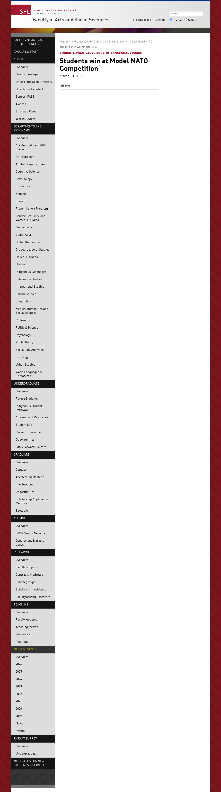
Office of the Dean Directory (34, 82)
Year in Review (25, 119)
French (20, 201)
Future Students (27, 398)
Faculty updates (26, 619)
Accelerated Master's (30, 477)
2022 (19, 694)
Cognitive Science (28, 171)
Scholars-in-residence (31, 589)
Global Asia (23, 235)
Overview (22, 67)
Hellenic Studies (27, 257)
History (21, 264)
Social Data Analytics (30, 350)
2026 (19, 664)
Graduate (21, 454)
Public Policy (24, 342)
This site (176, 20)
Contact (21, 469)
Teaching (21, 604)
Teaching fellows (27, 627)
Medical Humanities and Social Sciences (32, 311)
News (19, 723)
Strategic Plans (26, 111)
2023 (19, 686)
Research (21, 552)
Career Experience (28, 432)
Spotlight (22, 510)
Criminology (24, 179)
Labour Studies (26, 294)
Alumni (19, 518)
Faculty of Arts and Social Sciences (70, 20)
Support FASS (25, 96)
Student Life (24, 425)
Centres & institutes (29, 574)
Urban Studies (25, 364)
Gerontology (24, 227)
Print (67, 86)
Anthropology (25, 157)
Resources (23, 634)
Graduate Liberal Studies (32, 249)
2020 (19, 708)
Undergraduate (26, 383)
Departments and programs (27, 128)
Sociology (22, 357)
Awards (21, 104)
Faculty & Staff (26, 52)
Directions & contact (29, 89)
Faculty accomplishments (33, 597)
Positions (22, 642)
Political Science (27, 327)
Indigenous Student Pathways (29, 408)
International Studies (30, 286)
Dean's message (27, 74)
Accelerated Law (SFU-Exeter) (31, 147)
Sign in (160, 20)
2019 (19, 716)
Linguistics (23, 301)
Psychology (23, 335)
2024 (19, 679)
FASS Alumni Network (30, 533)
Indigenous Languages (31, 272)
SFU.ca (190, 20)
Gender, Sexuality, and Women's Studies (30, 218)
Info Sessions (24, 484)
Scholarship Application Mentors (32, 501)
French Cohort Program (32, 208)
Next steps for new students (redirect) (29, 763)
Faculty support (26, 567)
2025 (19, 671)
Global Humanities (28, 242)
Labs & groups (25, 582)
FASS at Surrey (25, 738)
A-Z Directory (142, 20)
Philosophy (23, 320)
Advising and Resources (32, 417)
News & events (25, 649)
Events (20, 731)
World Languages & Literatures (29, 374)
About (19, 59)
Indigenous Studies (29, 279)
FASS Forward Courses (31, 447)
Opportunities (25, 439)
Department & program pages (31, 542)
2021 (19, 701)
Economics (23, 186)
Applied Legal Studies (30, 164)
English (21, 194)
